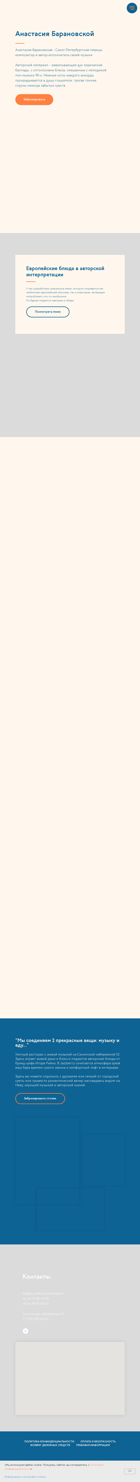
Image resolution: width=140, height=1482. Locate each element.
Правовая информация (93, 1445)
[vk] (25, 1331)
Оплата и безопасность (98, 1442)
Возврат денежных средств (50, 1445)
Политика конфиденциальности (49, 1442)
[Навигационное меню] (132, 8)
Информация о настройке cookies (25, 1477)
